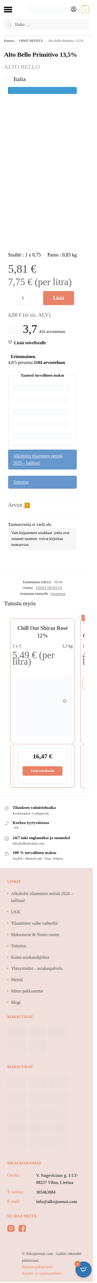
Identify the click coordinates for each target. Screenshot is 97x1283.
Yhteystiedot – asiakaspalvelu (37, 968)
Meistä (17, 979)
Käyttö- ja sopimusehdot (41, 1273)
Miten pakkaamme (27, 991)
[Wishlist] (30, 342)
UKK (15, 912)
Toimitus (21, 482)
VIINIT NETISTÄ (31, 41)
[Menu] (12, 9)
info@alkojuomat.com (56, 1201)
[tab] (42, 505)
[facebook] (22, 1229)
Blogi (16, 1002)
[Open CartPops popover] (83, 1269)
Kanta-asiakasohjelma (30, 957)
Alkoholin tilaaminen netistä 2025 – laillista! (37, 459)
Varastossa (57, 594)
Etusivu (9, 41)
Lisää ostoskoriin (58, 300)
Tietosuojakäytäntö (37, 1267)
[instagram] (11, 1229)
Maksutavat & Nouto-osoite (35, 934)
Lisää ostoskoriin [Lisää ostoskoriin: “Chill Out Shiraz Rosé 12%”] (42, 771)
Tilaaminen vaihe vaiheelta (34, 923)
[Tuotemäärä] (23, 298)
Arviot (19, 505)
